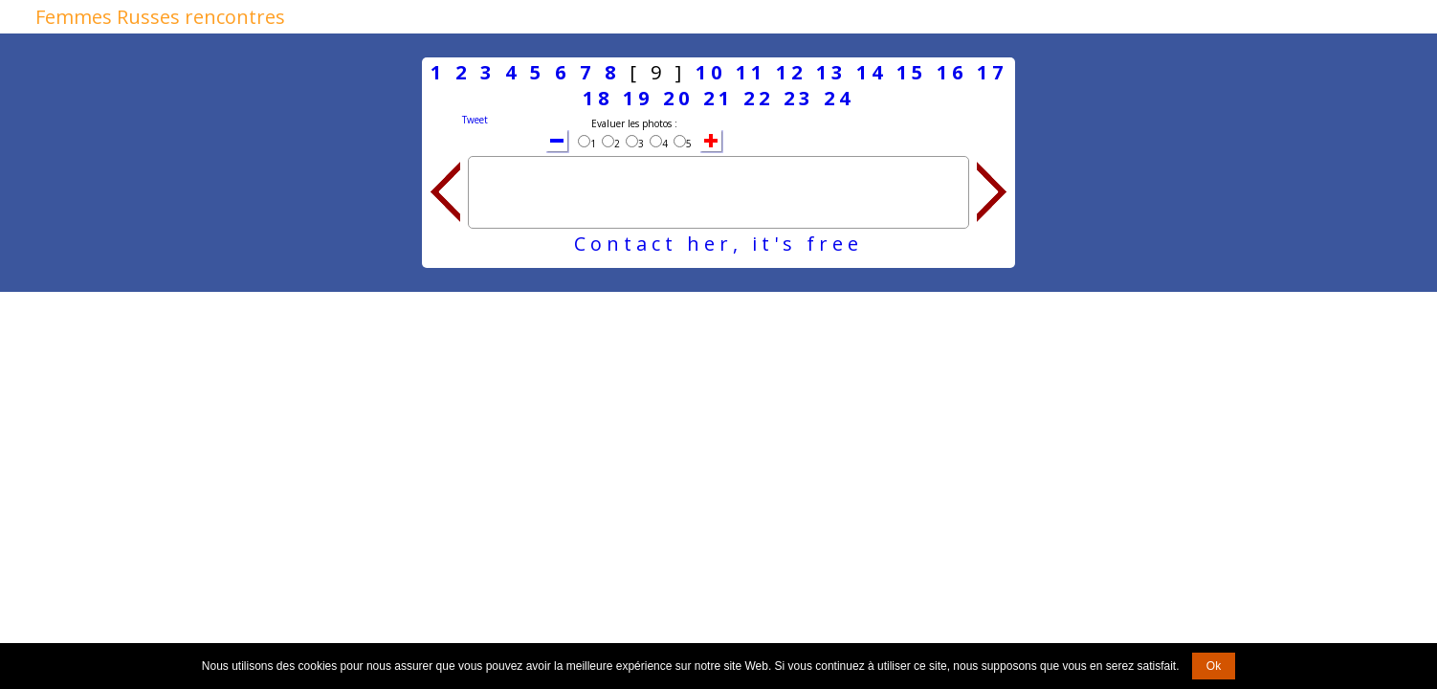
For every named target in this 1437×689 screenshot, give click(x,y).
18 (598, 98)
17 (992, 72)
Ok (1213, 666)
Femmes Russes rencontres (160, 17)
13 (831, 72)
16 (952, 72)
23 (799, 98)
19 (638, 98)
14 (871, 72)
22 (758, 98)
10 (711, 72)
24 (839, 98)
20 (678, 98)
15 (911, 72)
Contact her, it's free (718, 243)
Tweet (475, 119)
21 (718, 98)
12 (791, 72)
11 (751, 72)
